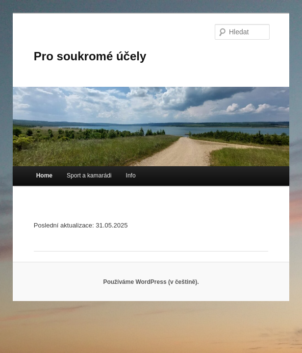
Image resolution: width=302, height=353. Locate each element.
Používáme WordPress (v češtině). (151, 281)
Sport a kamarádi (89, 175)
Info (131, 175)
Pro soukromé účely (90, 56)
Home (44, 175)
